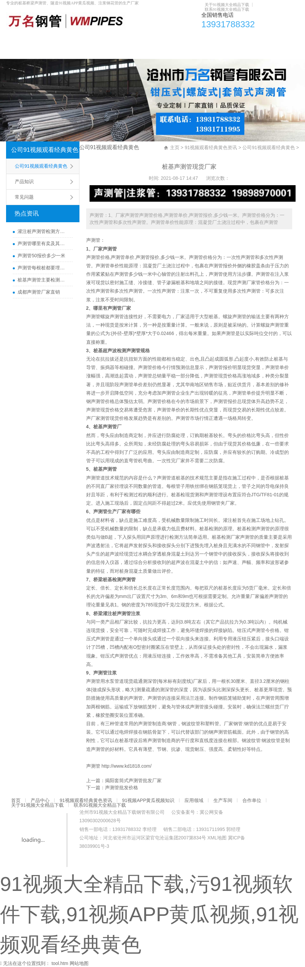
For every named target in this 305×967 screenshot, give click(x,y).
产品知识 (24, 181)
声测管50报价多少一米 (41, 255)
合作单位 (234, 38)
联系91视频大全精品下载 (227, 9)
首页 (14, 38)
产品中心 (36, 38)
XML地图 (217, 837)
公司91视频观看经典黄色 (44, 149)
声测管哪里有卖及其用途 (43, 243)
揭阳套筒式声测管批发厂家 (133, 780)
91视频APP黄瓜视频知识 (139, 38)
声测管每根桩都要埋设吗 (43, 267)
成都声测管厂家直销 (39, 292)
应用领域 (181, 38)
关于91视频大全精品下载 (227, 4)
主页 (174, 147)
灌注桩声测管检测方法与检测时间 (43, 231)
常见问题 (24, 197)
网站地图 (79, 963)
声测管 (93, 240)
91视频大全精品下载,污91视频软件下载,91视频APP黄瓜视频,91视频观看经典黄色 (149, 914)
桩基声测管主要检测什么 (43, 279)
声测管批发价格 (121, 787)
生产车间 (208, 38)
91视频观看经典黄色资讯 (79, 38)
